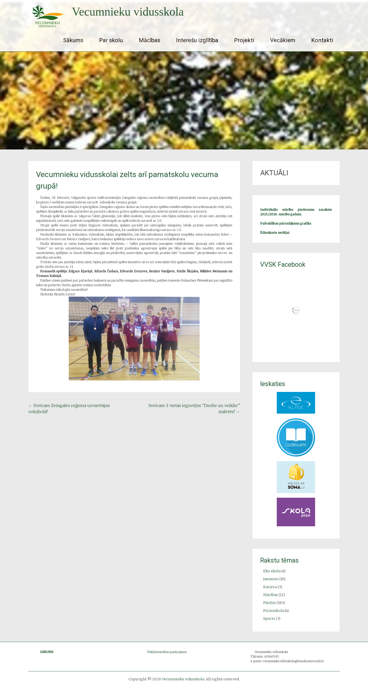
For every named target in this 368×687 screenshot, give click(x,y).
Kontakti (322, 40)
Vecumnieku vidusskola (128, 11)
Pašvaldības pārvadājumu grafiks (285, 223)
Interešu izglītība (197, 40)
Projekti (244, 40)
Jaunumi (271, 579)
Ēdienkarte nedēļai (274, 233)
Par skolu (111, 40)
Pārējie (269, 602)
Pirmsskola (273, 610)
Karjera (270, 587)
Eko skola (272, 571)
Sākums (73, 40)
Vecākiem (282, 40)
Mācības (149, 40)
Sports (269, 618)
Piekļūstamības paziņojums (167, 652)
